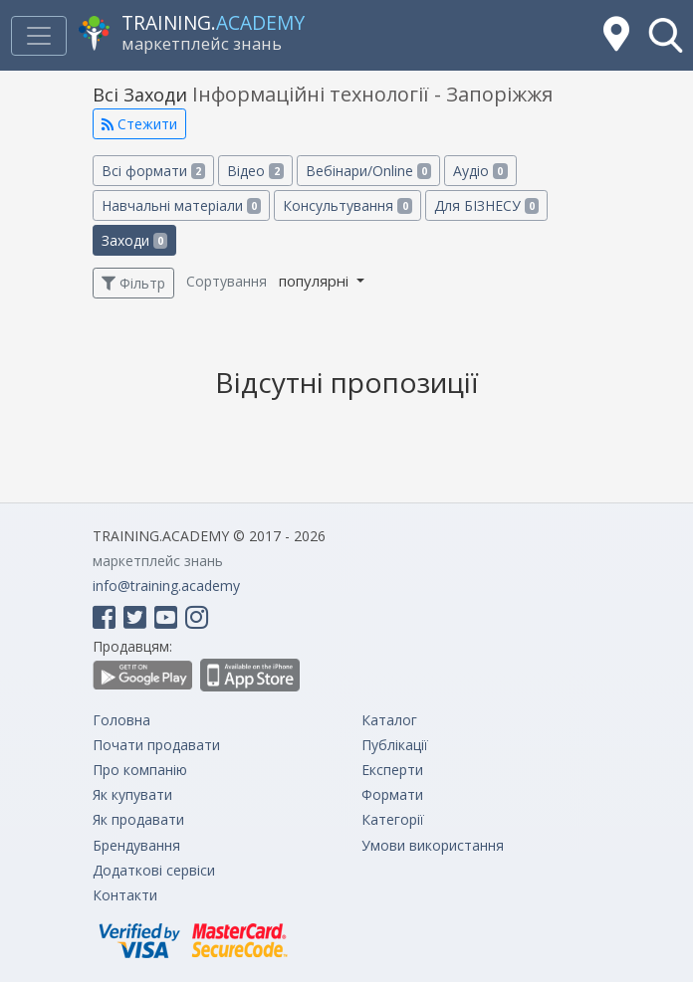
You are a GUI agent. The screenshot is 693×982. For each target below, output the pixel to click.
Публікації (394, 744)
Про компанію (140, 769)
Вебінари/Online (368, 170)
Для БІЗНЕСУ (486, 205)
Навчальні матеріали (181, 205)
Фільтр (133, 283)
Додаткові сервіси (154, 870)
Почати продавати (156, 744)
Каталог (389, 719)
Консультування (347, 205)
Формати (392, 794)
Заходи (134, 240)
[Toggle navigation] (39, 36)
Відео (255, 170)
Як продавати (138, 819)
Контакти (125, 894)
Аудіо (480, 170)
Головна (121, 719)
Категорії (392, 819)
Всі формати (153, 170)
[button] (665, 35)
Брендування (136, 845)
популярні (315, 281)
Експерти (392, 769)
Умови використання (432, 845)
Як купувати (132, 794)
